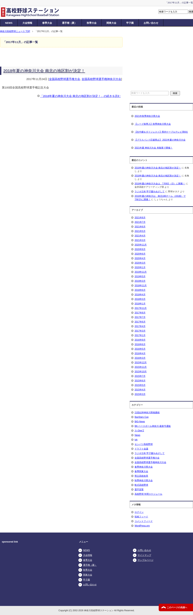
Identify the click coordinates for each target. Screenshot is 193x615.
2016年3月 (140, 358)
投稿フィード (141, 516)
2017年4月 (140, 326)
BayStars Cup (142, 417)
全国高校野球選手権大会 (64, 79)
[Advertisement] (164, 60)
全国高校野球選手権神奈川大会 (101, 79)
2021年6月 (140, 226)
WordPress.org (142, 525)
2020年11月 (141, 244)
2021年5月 (140, 231)
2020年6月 (140, 253)
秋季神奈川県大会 (144, 480)
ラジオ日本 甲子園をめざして (150, 191)
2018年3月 (140, 299)
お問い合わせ (151, 23)
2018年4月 (140, 294)
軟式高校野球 (141, 485)
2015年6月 (140, 380)
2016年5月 (140, 349)
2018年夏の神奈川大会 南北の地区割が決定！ (44, 71)
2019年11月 (141, 272)
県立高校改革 (141, 476)
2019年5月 (140, 276)
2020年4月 (140, 258)
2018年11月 (141, 285)
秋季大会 (91, 23)
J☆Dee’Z (139, 430)
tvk (136, 439)
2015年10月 (141, 371)
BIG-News (140, 421)
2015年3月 (140, 394)
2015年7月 (140, 376)
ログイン (139, 512)
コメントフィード (144, 521)
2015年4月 (140, 389)
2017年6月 (140, 321)
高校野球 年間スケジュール (148, 494)
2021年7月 (140, 222)
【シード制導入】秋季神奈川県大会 (153, 124)
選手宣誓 (139, 489)
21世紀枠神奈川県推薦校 (147, 412)
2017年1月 (140, 335)
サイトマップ (144, 555)
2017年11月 (141, 308)
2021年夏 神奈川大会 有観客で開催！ (153, 147)
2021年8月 (140, 217)
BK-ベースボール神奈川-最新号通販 (153, 426)
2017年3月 (140, 330)
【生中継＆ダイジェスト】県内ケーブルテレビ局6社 (161, 132)
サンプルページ (145, 560)
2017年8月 (140, 312)
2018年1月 (140, 303)
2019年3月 (140, 281)
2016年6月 (140, 344)
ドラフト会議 (141, 448)
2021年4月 (140, 235)
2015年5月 (140, 385)
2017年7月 (140, 317)
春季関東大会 (141, 471)
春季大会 (47, 23)
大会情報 (27, 23)
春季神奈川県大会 (144, 467)
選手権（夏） (69, 23)
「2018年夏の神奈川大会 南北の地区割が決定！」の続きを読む (80, 96)
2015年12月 (141, 362)
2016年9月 (140, 340)
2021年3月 (140, 240)
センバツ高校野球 (144, 444)
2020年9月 (140, 249)
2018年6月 (140, 290)
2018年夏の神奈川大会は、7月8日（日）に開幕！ (160, 183)
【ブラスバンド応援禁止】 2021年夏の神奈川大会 (160, 140)
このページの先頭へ (177, 607)
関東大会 (111, 23)
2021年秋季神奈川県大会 (147, 116)
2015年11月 (141, 367)
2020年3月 (140, 263)
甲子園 (130, 23)
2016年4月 (140, 353)
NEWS (8, 23)
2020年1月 (140, 267)
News (137, 435)
